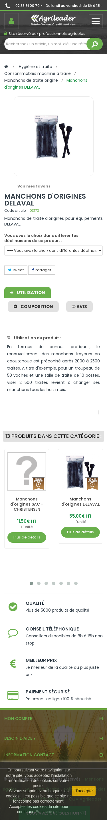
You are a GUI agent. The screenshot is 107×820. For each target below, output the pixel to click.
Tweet (16, 270)
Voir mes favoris (34, 186)
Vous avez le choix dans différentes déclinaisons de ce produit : (41, 238)
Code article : (15, 210)
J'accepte (84, 790)
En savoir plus (47, 811)
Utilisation (27, 293)
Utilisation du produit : (34, 338)
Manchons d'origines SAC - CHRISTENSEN (26, 504)
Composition (33, 307)
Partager (41, 270)
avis (79, 307)
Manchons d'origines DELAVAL (80, 501)
